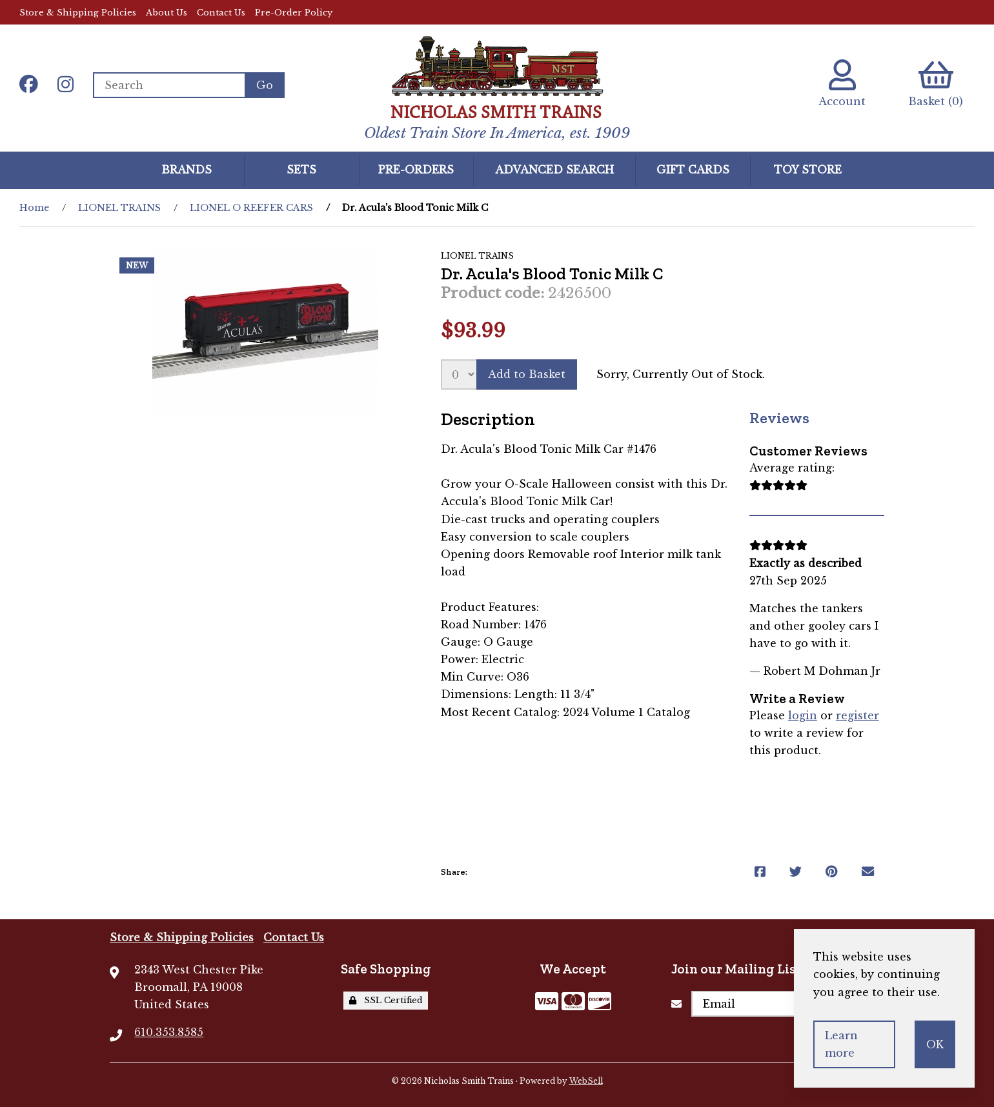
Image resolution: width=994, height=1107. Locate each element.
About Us (166, 12)
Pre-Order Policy (293, 12)
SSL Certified (386, 1000)
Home (34, 208)
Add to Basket (526, 374)
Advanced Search (554, 169)
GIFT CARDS (692, 169)
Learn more (841, 1044)
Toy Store (808, 169)
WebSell (586, 1081)
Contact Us (221, 12)
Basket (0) (935, 83)
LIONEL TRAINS (119, 208)
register (857, 715)
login (802, 715)
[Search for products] (169, 85)
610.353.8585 (168, 1032)
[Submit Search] (265, 85)
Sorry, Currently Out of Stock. (680, 374)
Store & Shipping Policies (77, 12)
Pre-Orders (416, 169)
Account (842, 83)
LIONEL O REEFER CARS (251, 208)
